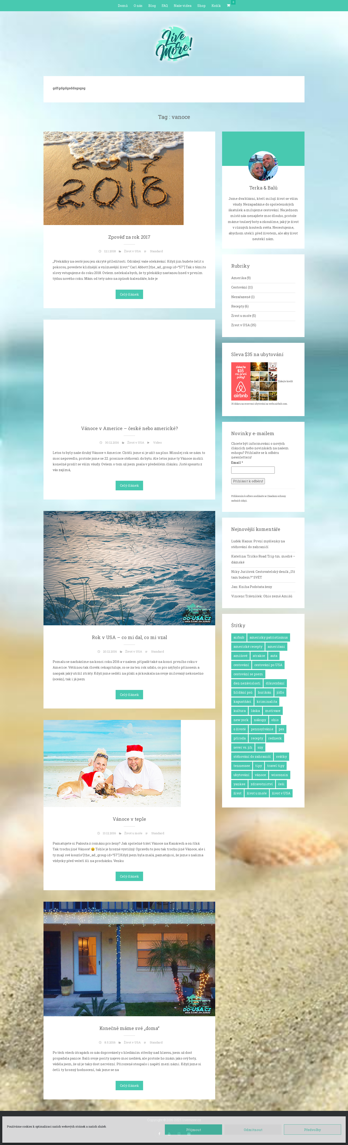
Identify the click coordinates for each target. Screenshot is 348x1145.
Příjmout (193, 1129)
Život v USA (132, 251)
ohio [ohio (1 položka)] (275, 720)
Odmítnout (253, 1129)
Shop (201, 5)
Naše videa (182, 5)
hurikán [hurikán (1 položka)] (264, 692)
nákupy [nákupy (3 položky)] (260, 720)
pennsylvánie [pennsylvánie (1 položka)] (262, 729)
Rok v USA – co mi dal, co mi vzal (129, 637)
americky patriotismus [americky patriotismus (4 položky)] (269, 637)
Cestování (239, 287)
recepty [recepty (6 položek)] (257, 738)
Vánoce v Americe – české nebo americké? (129, 428)
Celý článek (129, 294)
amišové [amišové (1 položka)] (240, 656)
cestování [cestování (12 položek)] (241, 665)
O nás (138, 5)
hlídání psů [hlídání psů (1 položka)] (243, 692)
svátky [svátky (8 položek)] (281, 756)
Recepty (237, 306)
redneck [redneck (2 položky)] (275, 738)
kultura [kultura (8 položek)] (240, 710)
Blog (152, 5)
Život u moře (133, 833)
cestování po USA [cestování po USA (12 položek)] (268, 665)
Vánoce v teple (129, 819)
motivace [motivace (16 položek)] (272, 710)
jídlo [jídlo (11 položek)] (280, 692)
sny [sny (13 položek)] (260, 747)
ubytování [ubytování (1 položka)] (242, 775)
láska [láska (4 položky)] (255, 710)
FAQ (165, 5)
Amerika (238, 278)
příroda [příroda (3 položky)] (240, 738)
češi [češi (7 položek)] (281, 784)
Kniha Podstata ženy (255, 587)
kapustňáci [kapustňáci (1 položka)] (242, 701)
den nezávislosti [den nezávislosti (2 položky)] (247, 683)
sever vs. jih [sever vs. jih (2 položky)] (243, 747)
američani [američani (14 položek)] (276, 646)
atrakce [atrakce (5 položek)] (259, 656)
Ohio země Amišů (277, 596)
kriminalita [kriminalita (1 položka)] (267, 701)
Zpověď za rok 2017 (129, 237)
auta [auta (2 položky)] (273, 656)
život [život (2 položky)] (238, 793)
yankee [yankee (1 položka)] (239, 784)
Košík (216, 5)
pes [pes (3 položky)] (281, 729)
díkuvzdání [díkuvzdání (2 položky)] (275, 683)
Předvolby (312, 1129)
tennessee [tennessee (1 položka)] (242, 765)
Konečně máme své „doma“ (129, 1028)
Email (237, 462)
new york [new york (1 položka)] (241, 720)
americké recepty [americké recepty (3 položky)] (248, 646)
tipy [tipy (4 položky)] (258, 765)
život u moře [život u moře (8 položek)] (257, 793)
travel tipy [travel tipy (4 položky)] (275, 765)
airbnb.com (281, 403)
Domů (123, 5)
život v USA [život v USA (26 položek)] (281, 793)
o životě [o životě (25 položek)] (240, 729)
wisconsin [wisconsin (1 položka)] (279, 775)
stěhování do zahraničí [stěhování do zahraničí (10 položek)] (252, 756)
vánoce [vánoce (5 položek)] (260, 775)
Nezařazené (240, 297)
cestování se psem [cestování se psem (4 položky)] (248, 674)
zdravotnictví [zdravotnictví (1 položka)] (262, 784)
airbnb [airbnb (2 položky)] (239, 637)
